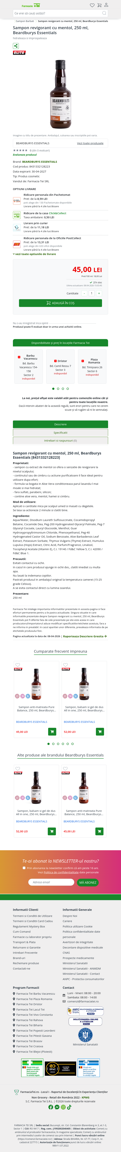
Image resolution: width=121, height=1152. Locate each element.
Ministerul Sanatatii (75, 963)
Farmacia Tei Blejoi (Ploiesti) (32, 1051)
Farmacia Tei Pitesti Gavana (32, 1036)
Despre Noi (70, 916)
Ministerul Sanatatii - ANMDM (82, 968)
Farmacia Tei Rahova (28, 1020)
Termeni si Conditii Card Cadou (33, 921)
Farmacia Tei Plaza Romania (32, 999)
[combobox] (60, 13)
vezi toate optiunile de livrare (34, 254)
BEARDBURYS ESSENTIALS (39, 161)
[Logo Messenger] (57, 1107)
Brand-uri (19, 958)
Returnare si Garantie (27, 947)
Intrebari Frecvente (25, 952)
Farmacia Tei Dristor (27, 1004)
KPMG (85, 1097)
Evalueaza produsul (25, 154)
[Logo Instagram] (63, 1107)
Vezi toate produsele (90, 143)
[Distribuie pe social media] (16, 46)
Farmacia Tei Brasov (27, 1041)
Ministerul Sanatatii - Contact (81, 973)
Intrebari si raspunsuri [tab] (60, 440)
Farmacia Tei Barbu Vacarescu (34, 993)
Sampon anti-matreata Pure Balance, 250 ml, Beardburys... (36, 708)
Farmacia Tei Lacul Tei (29, 1009)
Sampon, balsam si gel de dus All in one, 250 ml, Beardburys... (84, 708)
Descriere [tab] (60, 424)
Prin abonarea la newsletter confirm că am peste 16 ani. (63, 868)
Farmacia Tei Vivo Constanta (33, 1014)
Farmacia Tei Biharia (27, 1025)
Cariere (67, 921)
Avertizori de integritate (78, 942)
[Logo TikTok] (69, 1107)
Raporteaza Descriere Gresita (84, 636)
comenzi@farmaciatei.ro (83, 1001)
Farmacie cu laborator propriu (32, 937)
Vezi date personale (68, 872)
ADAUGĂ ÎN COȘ (60, 303)
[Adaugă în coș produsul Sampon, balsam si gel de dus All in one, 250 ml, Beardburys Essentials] (100, 732)
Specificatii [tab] (60, 432)
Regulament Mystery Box (29, 926)
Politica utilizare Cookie (77, 926)
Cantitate (72, 293)
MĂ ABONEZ (87, 883)
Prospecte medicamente (78, 958)
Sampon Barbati (25, 21)
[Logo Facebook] (50, 1107)
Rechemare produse (26, 963)
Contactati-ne (21, 968)
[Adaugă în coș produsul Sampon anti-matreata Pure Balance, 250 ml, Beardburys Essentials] (52, 732)
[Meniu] (16, 5)
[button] (53, 389)
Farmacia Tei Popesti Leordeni (34, 1030)
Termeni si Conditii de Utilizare (32, 916)
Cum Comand (22, 931)
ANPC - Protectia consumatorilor (83, 979)
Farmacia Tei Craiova (28, 1046)
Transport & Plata (24, 942)
